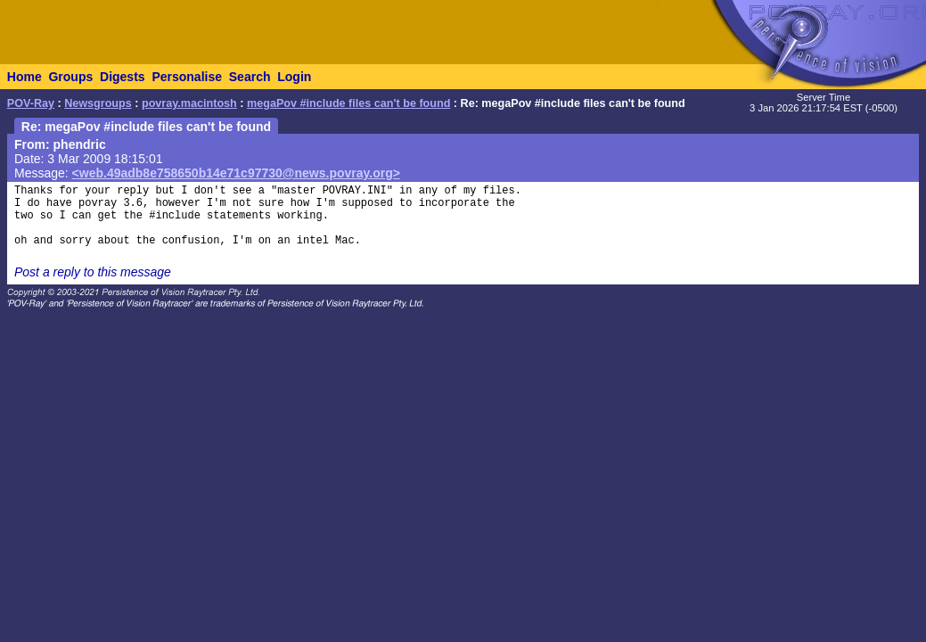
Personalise (187, 77)
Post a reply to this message (92, 272)
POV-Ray (30, 103)
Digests (122, 77)
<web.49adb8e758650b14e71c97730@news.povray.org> (236, 173)
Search (250, 77)
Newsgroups (98, 103)
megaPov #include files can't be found (348, 103)
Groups (70, 77)
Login (294, 77)
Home (24, 77)
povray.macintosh (189, 103)
